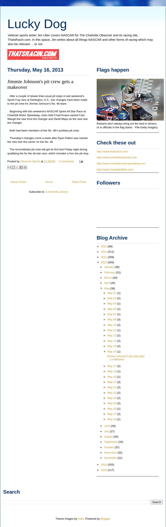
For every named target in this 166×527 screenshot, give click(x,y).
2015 (104, 470)
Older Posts (79, 182)
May (107, 288)
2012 (104, 257)
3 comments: (67, 161)
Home (49, 182)
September (111, 441)
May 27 (112, 414)
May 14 (112, 340)
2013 (104, 262)
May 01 (112, 293)
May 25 (112, 403)
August (108, 436)
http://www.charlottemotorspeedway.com (121, 163)
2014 (104, 464)
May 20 (112, 376)
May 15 (112, 346)
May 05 (112, 309)
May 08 (112, 319)
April (107, 282)
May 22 (112, 387)
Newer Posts (18, 182)
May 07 (112, 314)
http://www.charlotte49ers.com (115, 169)
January (109, 267)
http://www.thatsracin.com (112, 151)
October (109, 447)
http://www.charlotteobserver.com (117, 157)
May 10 (112, 324)
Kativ (81, 518)
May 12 (112, 330)
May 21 (112, 382)
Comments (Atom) (57, 191)
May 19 (112, 371)
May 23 (112, 392)
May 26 (112, 408)
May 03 (112, 303)
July (107, 431)
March (108, 277)
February (110, 272)
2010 (104, 246)
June (107, 425)
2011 (104, 251)
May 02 (112, 298)
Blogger (105, 518)
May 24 (112, 398)
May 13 (112, 335)
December (111, 457)
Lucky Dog (37, 24)
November (111, 452)
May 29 (112, 419)
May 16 (112, 351)
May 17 (112, 366)
